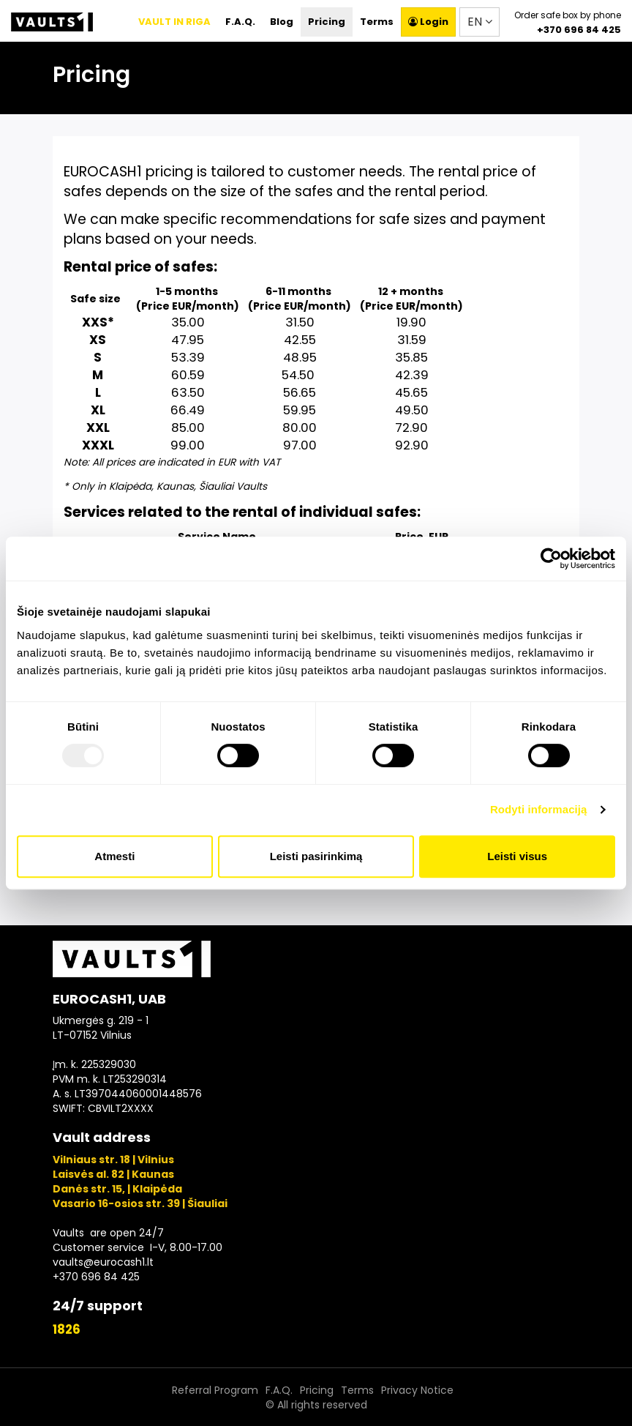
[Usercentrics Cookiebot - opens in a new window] (551, 559)
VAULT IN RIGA (174, 22)
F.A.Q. (240, 22)
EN (479, 21)
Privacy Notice (417, 1390)
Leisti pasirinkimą (316, 856)
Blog (281, 22)
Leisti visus (517, 856)
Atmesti (114, 856)
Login (428, 22)
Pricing (326, 22)
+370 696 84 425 (579, 30)
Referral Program (215, 1390)
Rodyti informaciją (538, 809)
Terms (377, 22)
